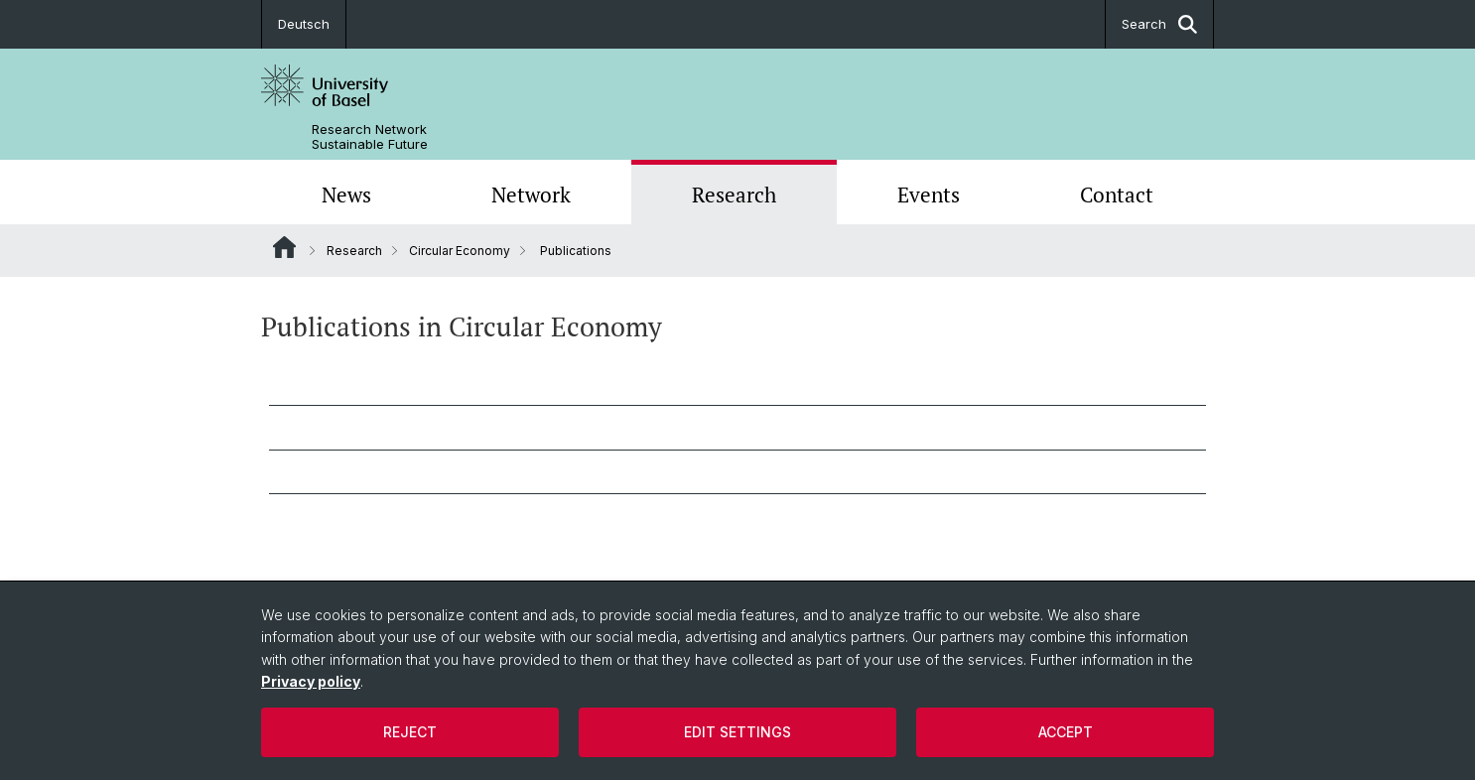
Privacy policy (310, 681)
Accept (1065, 731)
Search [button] (1159, 24)
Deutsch (304, 24)
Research (734, 194)
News (346, 194)
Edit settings (737, 731)
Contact (1116, 194)
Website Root (284, 247)
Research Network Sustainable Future (370, 137)
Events (928, 194)
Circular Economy (459, 250)
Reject (410, 731)
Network (531, 194)
